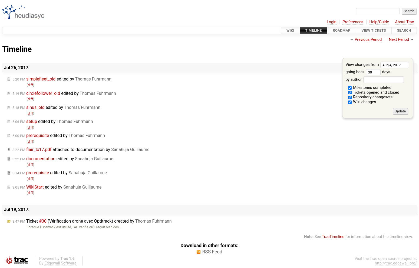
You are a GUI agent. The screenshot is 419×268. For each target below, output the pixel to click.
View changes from (377, 64)
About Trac (404, 22)
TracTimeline (333, 236)
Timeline (313, 30)
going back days (367, 72)
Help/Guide (379, 22)
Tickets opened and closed (373, 92)
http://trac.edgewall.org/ (396, 263)
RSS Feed (212, 251)
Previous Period (368, 39)
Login (331, 22)
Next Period (399, 39)
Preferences (352, 22)
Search (404, 30)
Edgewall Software (60, 263)
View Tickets (374, 30)
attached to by (80, 149)
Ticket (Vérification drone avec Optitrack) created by (92, 221)
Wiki (290, 30)
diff (30, 85)
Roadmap (342, 30)
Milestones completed (370, 87)
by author (374, 79)
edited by (61, 79)
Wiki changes (362, 102)
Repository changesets (370, 97)
